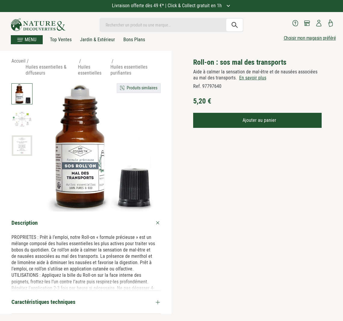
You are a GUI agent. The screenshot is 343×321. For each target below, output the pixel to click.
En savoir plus (252, 78)
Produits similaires (142, 87)
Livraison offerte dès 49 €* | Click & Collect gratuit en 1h (167, 5)
